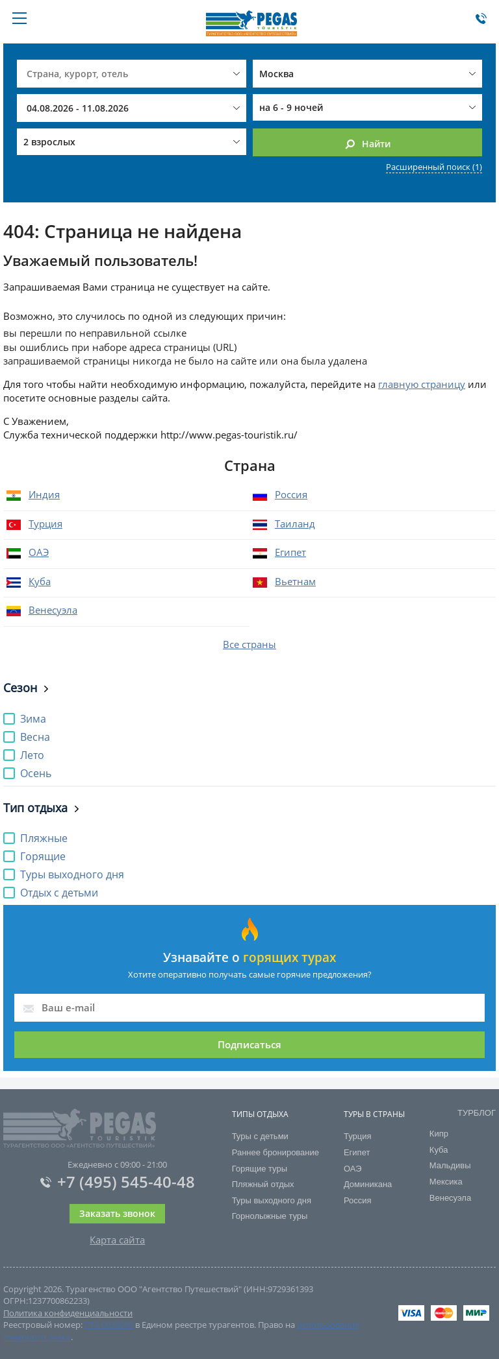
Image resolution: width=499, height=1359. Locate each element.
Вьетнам (295, 581)
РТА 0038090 (108, 1324)
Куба (40, 581)
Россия (291, 494)
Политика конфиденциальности (68, 1313)
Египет (290, 552)
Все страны (249, 644)
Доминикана (368, 1184)
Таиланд (295, 523)
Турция (45, 523)
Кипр (438, 1133)
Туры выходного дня (271, 1200)
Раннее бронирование (275, 1152)
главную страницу (421, 384)
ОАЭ (39, 552)
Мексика (446, 1181)
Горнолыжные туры (270, 1216)
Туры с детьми (260, 1136)
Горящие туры (259, 1168)
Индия (44, 494)
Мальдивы (450, 1165)
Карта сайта (117, 1239)
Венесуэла (53, 609)
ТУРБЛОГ (476, 1113)
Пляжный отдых (263, 1184)
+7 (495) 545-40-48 (117, 1181)
